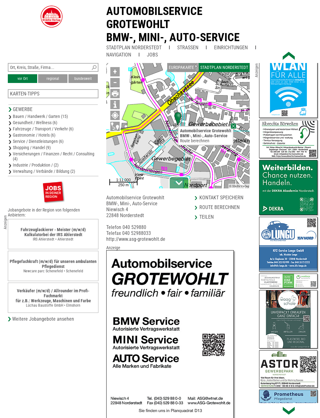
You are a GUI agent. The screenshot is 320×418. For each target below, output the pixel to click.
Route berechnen (194, 140)
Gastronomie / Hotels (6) (34, 135)
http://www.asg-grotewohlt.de (135, 239)
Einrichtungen (231, 48)
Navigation (118, 55)
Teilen (206, 217)
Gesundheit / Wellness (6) (35, 122)
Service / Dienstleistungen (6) (38, 141)
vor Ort (23, 78)
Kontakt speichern (221, 198)
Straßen (187, 48)
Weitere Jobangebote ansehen (43, 319)
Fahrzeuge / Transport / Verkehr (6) (43, 128)
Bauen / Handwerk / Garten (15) (40, 116)
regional (53, 78)
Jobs (152, 55)
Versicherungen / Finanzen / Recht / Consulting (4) (53, 156)
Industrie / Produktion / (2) (35, 165)
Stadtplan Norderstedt (134, 48)
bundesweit (83, 78)
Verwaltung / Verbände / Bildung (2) (44, 171)
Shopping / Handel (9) (32, 147)
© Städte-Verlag (239, 186)
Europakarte (181, 67)
